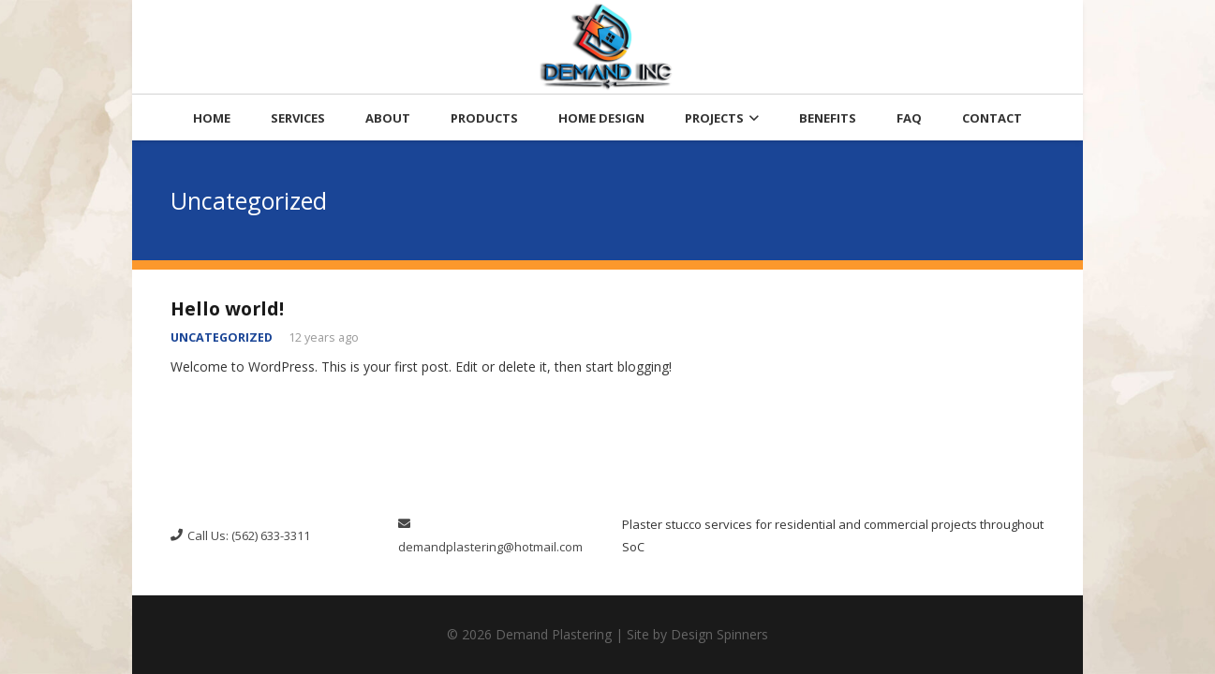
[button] (751, 118)
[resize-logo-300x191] (608, 47)
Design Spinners (719, 634)
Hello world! (227, 308)
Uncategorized (221, 337)
